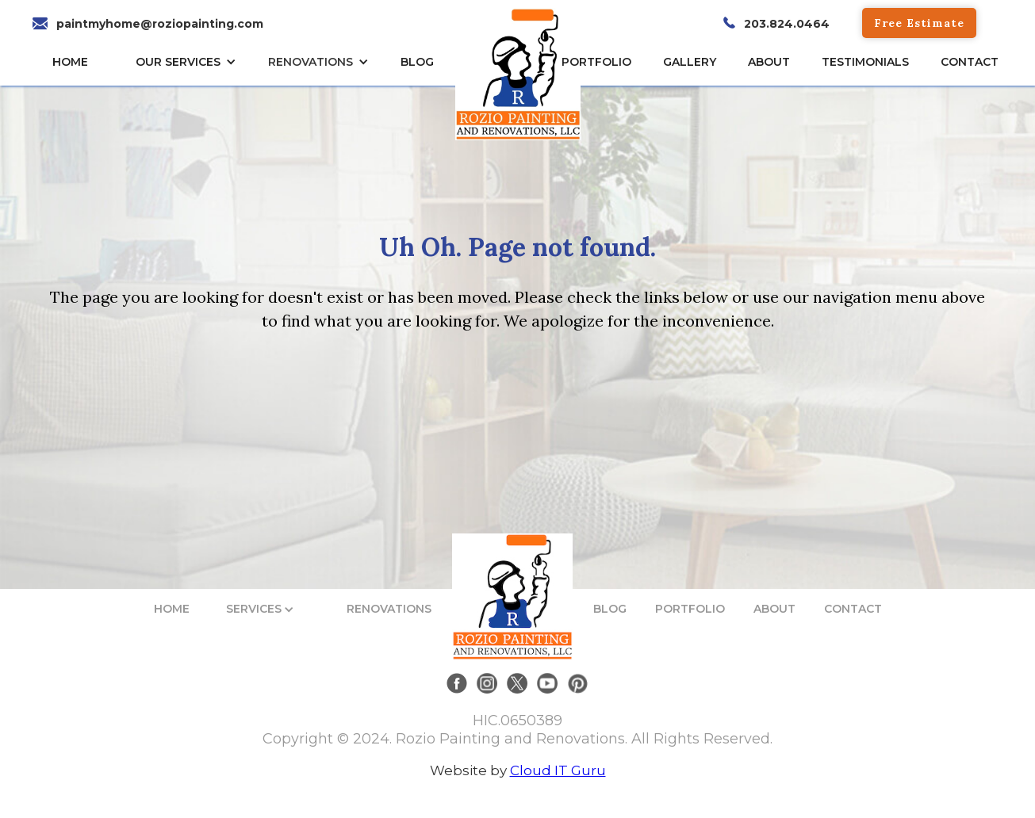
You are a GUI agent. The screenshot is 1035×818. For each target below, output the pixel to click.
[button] (190, 62)
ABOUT (774, 609)
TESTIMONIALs (865, 62)
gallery (689, 62)
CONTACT (970, 62)
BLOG (610, 609)
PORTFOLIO (690, 609)
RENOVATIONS (310, 62)
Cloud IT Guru (558, 770)
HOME (70, 62)
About (769, 62)
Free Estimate (919, 23)
